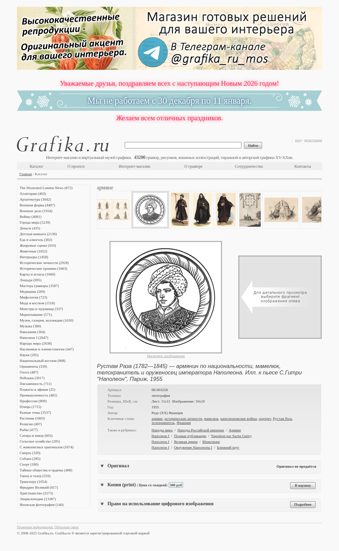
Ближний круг (228, 447)
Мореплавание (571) (36, 314)
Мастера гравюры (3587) (39, 286)
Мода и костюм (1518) (37, 303)
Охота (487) (29, 372)
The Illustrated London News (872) (46, 188)
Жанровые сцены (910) (38, 245)
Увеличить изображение (166, 356)
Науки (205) (29, 355)
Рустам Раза (282, 418)
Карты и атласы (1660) (37, 274)
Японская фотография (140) (42, 505)
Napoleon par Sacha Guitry (231, 436)
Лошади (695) (30, 280)
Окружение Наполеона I (193, 447)
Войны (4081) (30, 217)
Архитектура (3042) (35, 199)
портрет (265, 418)
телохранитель (163, 423)
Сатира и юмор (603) (36, 435)
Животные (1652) (33, 251)
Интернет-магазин (134, 166)
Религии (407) (31, 424)
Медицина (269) (32, 291)
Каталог (36, 166)
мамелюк (211, 418)
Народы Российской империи (201, 430)
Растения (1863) (32, 418)
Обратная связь (67, 527)
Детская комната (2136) (38, 234)
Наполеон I (160, 436)
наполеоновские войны (238, 418)
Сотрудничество (249, 166)
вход (298, 140)
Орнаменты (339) (33, 366)
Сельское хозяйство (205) (40, 441)
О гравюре (193, 166)
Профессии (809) (33, 401)
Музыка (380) (30, 326)
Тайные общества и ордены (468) (46, 470)
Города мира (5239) (35, 222)
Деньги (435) (30, 228)
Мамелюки (211, 442)
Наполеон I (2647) (34, 337)
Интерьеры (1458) (34, 257)
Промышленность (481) (38, 395)
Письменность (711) (36, 384)
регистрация (313, 140)
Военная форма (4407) (37, 205)
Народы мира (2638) (36, 343)
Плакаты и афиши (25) (37, 389)
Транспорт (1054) (33, 481)
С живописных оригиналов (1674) (47, 447)
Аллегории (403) (33, 193)
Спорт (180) (29, 464)
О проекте (76, 166)
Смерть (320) (30, 453)
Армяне (235, 430)
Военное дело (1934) (36, 211)
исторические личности (183, 418)
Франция (184, 423)
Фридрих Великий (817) (39, 487)
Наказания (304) (32, 332)
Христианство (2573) (36, 493)
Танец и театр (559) (35, 476)
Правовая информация (35, 527)
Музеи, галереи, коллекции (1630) (46, 320)
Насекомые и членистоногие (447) (47, 349)
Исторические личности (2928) (44, 263)
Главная (25, 174)
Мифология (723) (33, 297)
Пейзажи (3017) (32, 378)
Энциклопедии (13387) (38, 499)
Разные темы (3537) (35, 412)
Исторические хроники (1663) (43, 268)
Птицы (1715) (30, 407)
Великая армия (186, 442)
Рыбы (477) (29, 430)
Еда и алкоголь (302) (36, 240)
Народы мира (162, 430)
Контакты (302, 166)
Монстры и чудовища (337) (41, 309)
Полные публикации (190, 436)
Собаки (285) (30, 458)
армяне (157, 418)
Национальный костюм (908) (42, 361)
